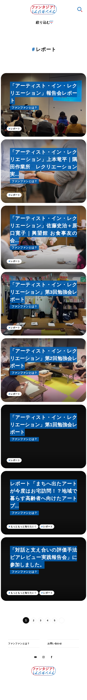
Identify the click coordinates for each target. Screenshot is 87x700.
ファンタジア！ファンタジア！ (43, 11)
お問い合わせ (56, 644)
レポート (17, 128)
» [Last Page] (64, 620)
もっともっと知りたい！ (27, 526)
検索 (78, 11)
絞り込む (45, 27)
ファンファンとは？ (21, 644)
